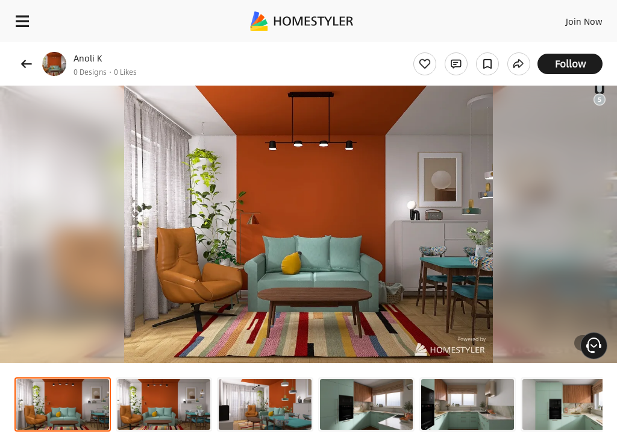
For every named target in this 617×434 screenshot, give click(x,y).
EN (568, 18)
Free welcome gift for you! (463, 48)
